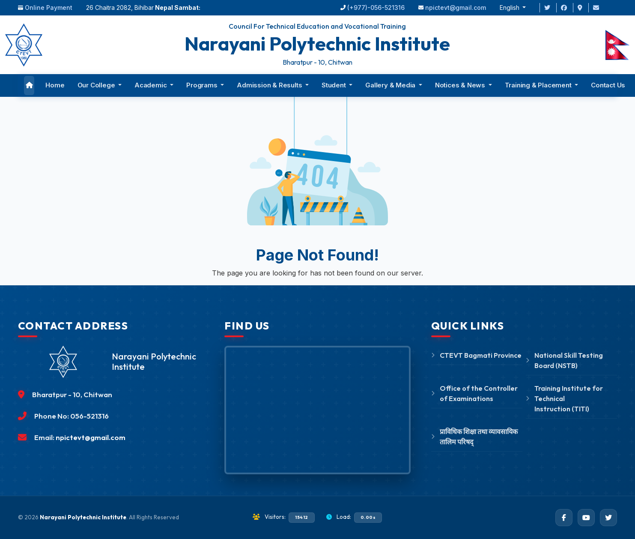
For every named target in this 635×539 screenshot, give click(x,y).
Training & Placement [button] (539, 85)
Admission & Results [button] (270, 85)
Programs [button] (202, 85)
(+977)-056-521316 (376, 7)
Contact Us (608, 85)
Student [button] (334, 85)
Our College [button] (97, 85)
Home (54, 85)
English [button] (510, 7)
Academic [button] (151, 85)
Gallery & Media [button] (391, 85)
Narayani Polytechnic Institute (83, 517)
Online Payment (48, 7)
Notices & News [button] (461, 85)
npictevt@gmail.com (455, 7)
